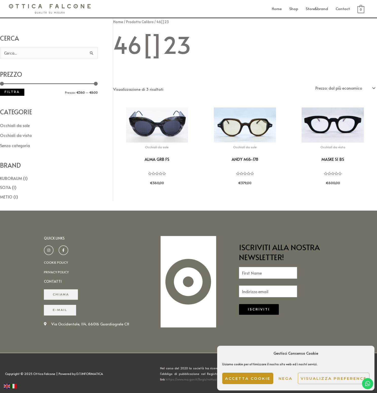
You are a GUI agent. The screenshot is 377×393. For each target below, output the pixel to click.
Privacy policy (57, 268)
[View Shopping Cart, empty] (360, 8)
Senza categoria (14, 144)
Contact (343, 8)
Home (277, 8)
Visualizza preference (334, 378)
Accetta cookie (247, 378)
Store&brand (317, 8)
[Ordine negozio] (345, 87)
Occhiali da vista (15, 134)
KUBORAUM (10, 176)
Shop (293, 8)
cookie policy (57, 259)
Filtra (12, 91)
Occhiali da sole (14, 124)
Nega (286, 378)
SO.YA (5, 185)
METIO (6, 194)
